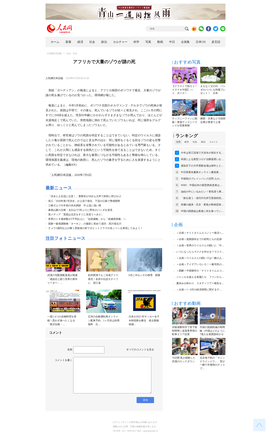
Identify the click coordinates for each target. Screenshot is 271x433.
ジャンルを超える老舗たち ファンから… (200, 277)
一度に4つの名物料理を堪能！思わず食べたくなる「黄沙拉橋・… (61, 320)
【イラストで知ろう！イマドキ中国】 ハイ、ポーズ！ (184, 90)
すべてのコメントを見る (140, 349)
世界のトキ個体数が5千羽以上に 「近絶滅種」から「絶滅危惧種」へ (87, 219)
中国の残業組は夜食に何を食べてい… (202, 211)
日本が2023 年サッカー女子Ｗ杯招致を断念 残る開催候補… (144, 320)
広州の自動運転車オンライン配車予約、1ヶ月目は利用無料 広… (103, 320)
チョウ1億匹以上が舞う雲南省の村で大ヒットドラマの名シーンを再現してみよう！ (95, 228)
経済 (80, 41)
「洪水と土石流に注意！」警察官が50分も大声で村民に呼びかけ (84, 196)
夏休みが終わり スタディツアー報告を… (200, 283)
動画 (160, 41)
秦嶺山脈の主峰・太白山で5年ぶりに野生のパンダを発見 (80, 210)
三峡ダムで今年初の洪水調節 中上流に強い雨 (74, 205)
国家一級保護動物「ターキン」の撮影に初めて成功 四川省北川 (84, 223)
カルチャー (120, 41)
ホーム (55, 41)
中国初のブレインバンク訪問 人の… (201, 178)
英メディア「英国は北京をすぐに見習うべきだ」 (76, 214)
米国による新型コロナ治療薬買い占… (202, 159)
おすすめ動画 (187, 303)
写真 (148, 41)
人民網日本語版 (54, 53)
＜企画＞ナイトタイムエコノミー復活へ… (200, 233)
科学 (136, 41)
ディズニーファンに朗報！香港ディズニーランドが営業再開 (184, 122)
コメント (213, 142)
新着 (68, 41)
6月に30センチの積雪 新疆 (144, 275)
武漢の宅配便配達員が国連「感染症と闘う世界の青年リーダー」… (62, 279)
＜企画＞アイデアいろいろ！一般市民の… (200, 264)
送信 (145, 400)
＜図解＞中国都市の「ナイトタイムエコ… (200, 270)
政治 (104, 41)
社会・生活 (71, 53)
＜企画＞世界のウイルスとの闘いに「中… (200, 245)
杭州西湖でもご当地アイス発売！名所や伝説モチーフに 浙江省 (103, 279)
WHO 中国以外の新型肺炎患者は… (201, 185)
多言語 (216, 41)
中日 (172, 41)
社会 (92, 41)
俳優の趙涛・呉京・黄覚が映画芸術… (202, 204)
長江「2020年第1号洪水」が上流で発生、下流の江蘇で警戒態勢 (84, 201)
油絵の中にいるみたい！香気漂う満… (202, 191)
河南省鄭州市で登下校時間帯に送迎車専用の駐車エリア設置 (184, 331)
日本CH (200, 41)
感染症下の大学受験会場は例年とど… (202, 165)
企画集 (185, 41)
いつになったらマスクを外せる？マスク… (200, 251)
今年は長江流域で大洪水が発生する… (202, 152)
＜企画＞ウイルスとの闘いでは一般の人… (200, 258)
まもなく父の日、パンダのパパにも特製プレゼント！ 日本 (212, 90)
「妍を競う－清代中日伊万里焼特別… (202, 198)
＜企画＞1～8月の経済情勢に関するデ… (199, 289)
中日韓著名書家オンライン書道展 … (201, 172)
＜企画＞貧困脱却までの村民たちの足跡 (199, 239)
